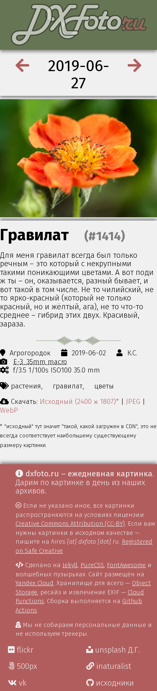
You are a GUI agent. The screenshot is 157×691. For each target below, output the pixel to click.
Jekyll (69, 565)
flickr (20, 650)
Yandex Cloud (34, 583)
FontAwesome (126, 565)
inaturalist (108, 666)
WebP (9, 410)
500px (22, 666)
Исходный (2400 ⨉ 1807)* (79, 401)
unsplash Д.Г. (113, 650)
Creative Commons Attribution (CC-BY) (70, 523)
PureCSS (92, 565)
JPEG (133, 401)
